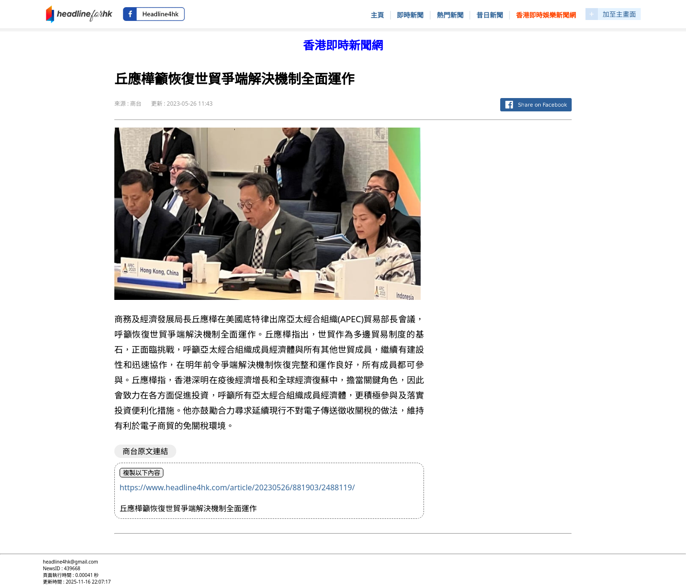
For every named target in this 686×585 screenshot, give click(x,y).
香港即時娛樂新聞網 (546, 15)
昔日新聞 (489, 15)
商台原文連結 (145, 451)
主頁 (377, 15)
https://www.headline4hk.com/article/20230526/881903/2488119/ (237, 487)
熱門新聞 (450, 15)
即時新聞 (410, 15)
